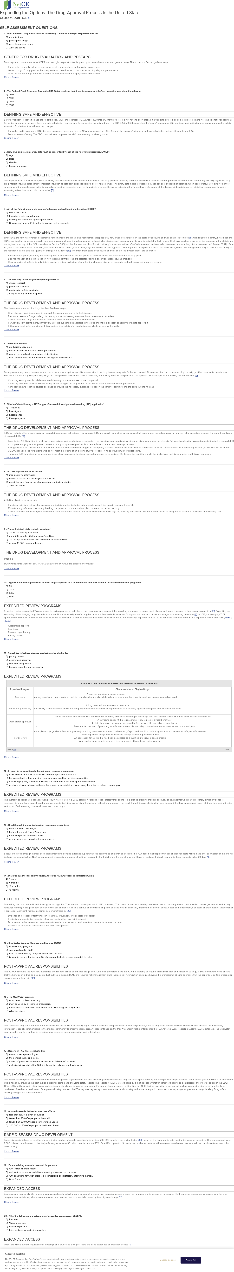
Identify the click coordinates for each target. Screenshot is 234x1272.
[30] (69, 911)
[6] (196, 614)
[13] (130, 1244)
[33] (33, 978)
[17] (23, 436)
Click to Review (11, 77)
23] (9, 621)
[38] (140, 1140)
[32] (120, 1197)
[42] (14, 749)
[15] (208, 857)
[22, (6, 621)
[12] (69, 250)
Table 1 (228, 617)
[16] (196, 375)
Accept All (190, 1262)
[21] (213, 611)
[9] (52, 190)
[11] (190, 237)
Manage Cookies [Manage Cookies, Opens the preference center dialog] (168, 1262)
